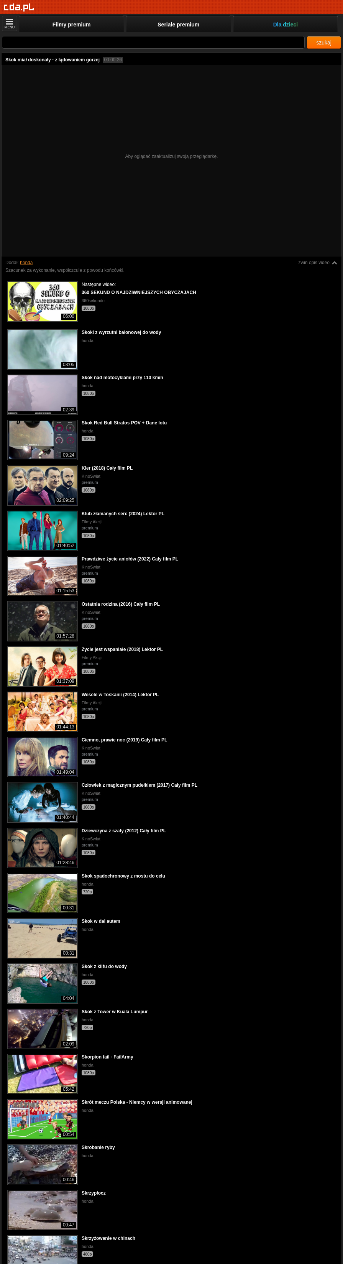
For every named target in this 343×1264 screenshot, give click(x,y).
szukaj (324, 42)
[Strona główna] (19, 7)
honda (26, 262)
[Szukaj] (153, 42)
